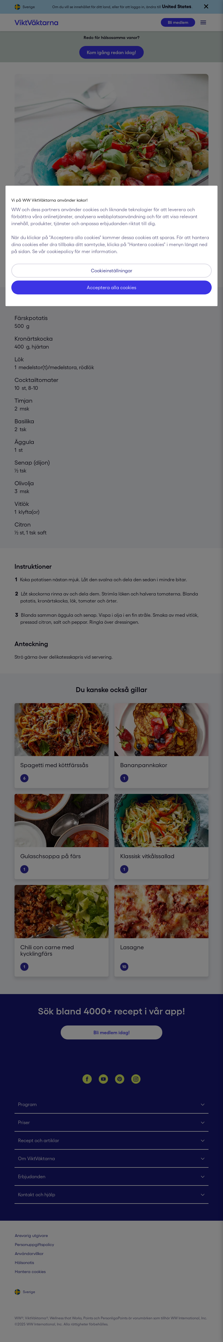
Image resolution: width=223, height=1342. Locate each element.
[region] (111, 246)
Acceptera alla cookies (111, 287)
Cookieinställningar (111, 270)
